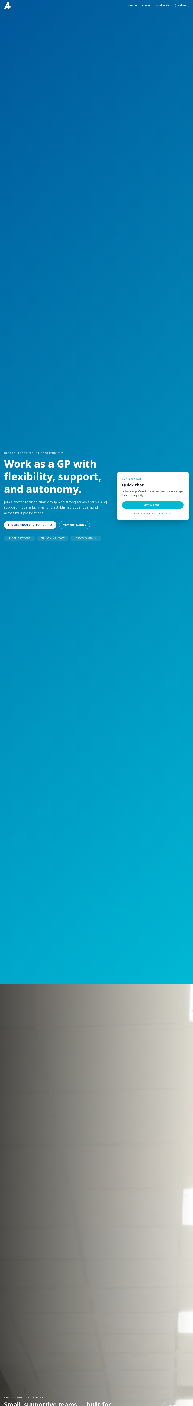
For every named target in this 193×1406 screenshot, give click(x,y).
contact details (164, 513)
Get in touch (152, 505)
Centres (132, 5)
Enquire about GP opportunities (30, 524)
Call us (182, 5)
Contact (147, 5)
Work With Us (164, 5)
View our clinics (74, 524)
